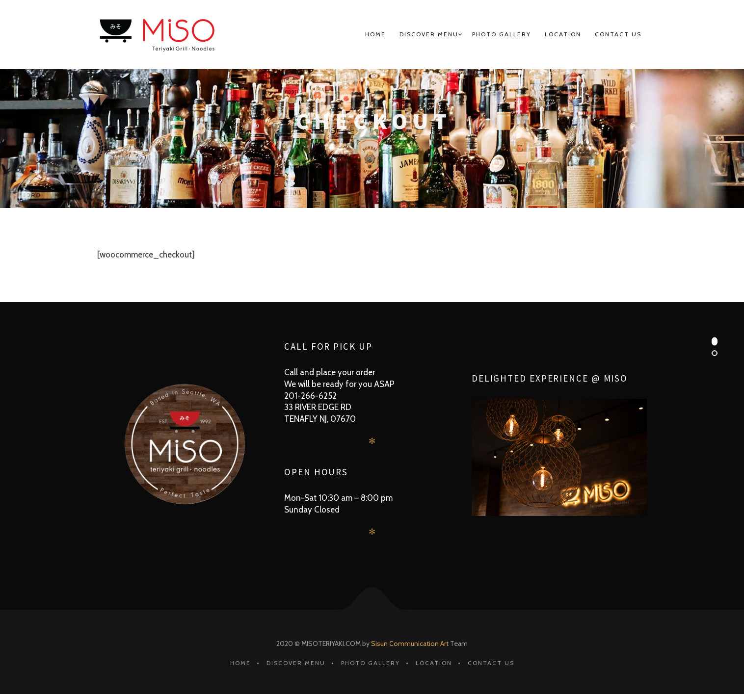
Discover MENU (428, 34)
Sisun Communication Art (410, 643)
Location (563, 34)
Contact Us (618, 34)
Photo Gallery (501, 34)
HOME (375, 34)
